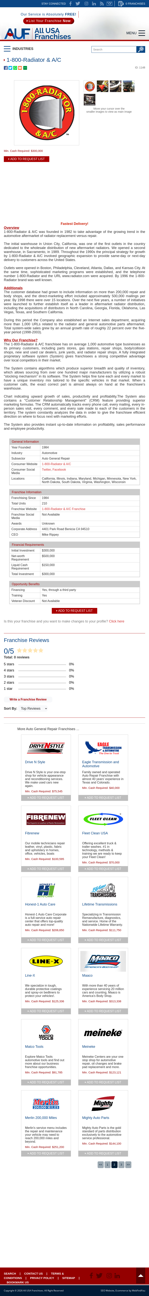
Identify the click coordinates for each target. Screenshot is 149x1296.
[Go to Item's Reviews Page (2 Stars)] (74, 683)
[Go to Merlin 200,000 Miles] (46, 1103)
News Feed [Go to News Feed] (102, 4)
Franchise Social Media (23, 516)
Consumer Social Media (23, 471)
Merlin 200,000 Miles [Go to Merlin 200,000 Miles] (41, 1118)
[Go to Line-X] (46, 961)
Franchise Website (24, 509)
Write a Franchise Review (28, 699)
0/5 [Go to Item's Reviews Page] (9, 651)
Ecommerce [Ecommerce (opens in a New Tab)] (121, 1290)
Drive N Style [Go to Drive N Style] (35, 762)
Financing (18, 589)
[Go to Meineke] (103, 1032)
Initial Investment (23, 550)
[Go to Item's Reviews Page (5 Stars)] (74, 664)
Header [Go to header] (140, 1276)
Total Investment (23, 574)
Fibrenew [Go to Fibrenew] (32, 833)
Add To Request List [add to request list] (27, 159)
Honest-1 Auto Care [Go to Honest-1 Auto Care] (40, 904)
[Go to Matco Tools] (46, 1032)
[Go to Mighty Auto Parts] (103, 1103)
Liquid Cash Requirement (20, 566)
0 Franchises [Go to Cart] (135, 3)
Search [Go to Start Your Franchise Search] (10, 1273)
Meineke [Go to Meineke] (88, 1047)
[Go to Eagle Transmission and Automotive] (103, 748)
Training (17, 595)
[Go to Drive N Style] (46, 748)
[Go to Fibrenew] (46, 819)
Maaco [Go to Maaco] (87, 975)
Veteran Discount (23, 601)
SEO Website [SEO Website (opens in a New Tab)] (107, 1290)
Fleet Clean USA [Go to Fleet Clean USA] (95, 833)
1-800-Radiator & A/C (56, 464)
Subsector (18, 458)
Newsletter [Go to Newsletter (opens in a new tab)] (109, 4)
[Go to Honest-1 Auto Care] (46, 890)
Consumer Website (25, 464)
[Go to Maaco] (103, 961)
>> (128, 1164)
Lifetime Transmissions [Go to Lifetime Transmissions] (99, 904)
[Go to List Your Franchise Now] (48, 21)
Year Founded (21, 447)
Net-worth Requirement (20, 557)
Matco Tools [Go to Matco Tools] (34, 1047)
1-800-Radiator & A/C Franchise (64, 509)
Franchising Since (24, 498)
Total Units (19, 503)
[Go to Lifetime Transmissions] (103, 890)
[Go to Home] (37, 40)
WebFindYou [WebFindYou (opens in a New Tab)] (138, 1290)
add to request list (47, 797)
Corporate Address (24, 529)
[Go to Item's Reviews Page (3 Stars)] (74, 676)
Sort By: (11, 708)
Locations (18, 478)
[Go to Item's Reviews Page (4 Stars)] (74, 670)
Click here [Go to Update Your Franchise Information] (116, 621)
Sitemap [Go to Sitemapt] (68, 1278)
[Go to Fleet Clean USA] (103, 819)
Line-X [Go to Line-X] (30, 975)
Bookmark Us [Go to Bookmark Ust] (18, 1282)
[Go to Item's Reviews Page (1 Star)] (74, 689)
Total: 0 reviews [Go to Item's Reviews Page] (17, 657)
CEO (15, 534)
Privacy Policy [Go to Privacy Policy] (42, 1278)
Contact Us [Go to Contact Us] (33, 1273)
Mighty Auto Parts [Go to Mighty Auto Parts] (95, 1118)
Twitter (46, 469)
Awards (17, 523)
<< (100, 1164)
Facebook (59, 469)
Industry (17, 453)
